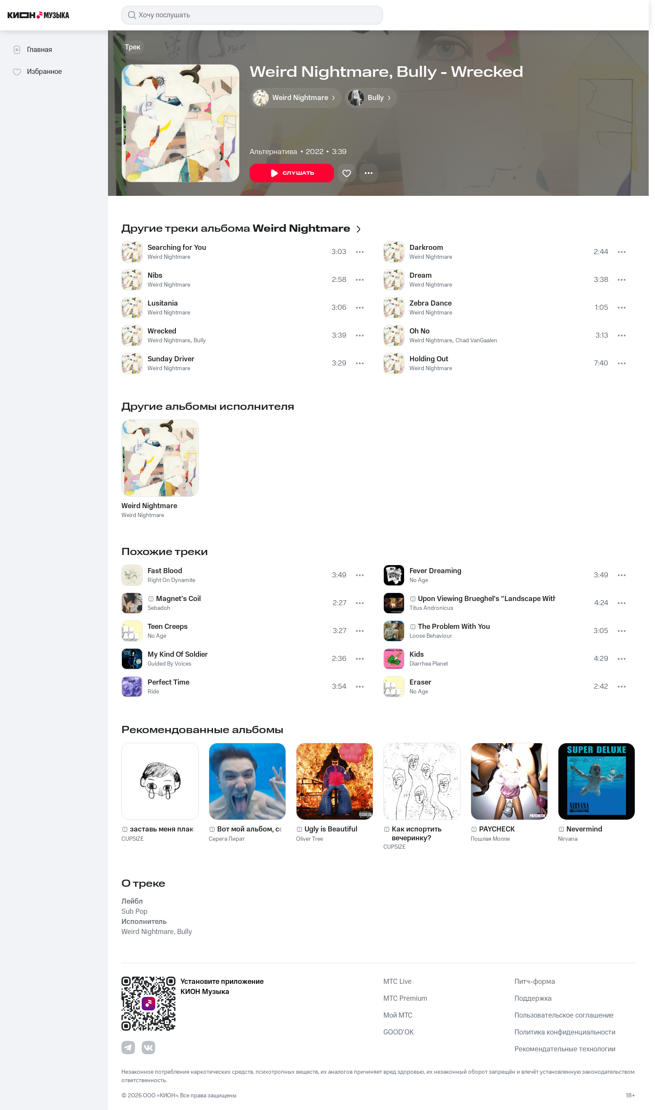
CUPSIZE (132, 839)
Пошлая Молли (490, 839)
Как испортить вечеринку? (417, 833)
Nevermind (584, 829)
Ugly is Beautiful (331, 829)
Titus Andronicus (431, 608)
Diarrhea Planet (429, 664)
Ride (153, 692)
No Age (157, 636)
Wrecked (162, 331)
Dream (421, 276)
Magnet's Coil (178, 599)
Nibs (155, 276)
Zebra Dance (431, 303)
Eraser (420, 682)
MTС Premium (405, 999)
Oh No (420, 331)
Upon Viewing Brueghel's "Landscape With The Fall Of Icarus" (486, 599)
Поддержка (533, 999)
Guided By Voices (169, 664)
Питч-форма (535, 982)
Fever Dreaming (435, 571)
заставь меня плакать (167, 829)
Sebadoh (159, 608)
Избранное (37, 72)
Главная (32, 50)
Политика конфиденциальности (565, 1032)
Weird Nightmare (169, 257)
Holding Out (429, 359)
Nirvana (567, 839)
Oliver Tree (309, 839)
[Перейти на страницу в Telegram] (128, 1047)
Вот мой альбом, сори (254, 829)
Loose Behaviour (431, 636)
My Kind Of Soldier (178, 655)
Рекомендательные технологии (565, 1049)
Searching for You (177, 248)
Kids (417, 655)
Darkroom (426, 248)
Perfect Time (168, 682)
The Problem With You (454, 627)
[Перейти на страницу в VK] (148, 1047)
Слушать (292, 173)
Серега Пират (227, 839)
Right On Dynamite (171, 580)
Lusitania (163, 303)
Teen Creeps (168, 627)
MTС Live (397, 982)
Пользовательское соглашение (564, 1015)
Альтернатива (273, 152)
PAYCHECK (497, 829)
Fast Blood (165, 571)
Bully (200, 340)
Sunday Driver (171, 359)
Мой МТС (397, 1015)
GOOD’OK (398, 1032)
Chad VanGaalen (476, 340)
